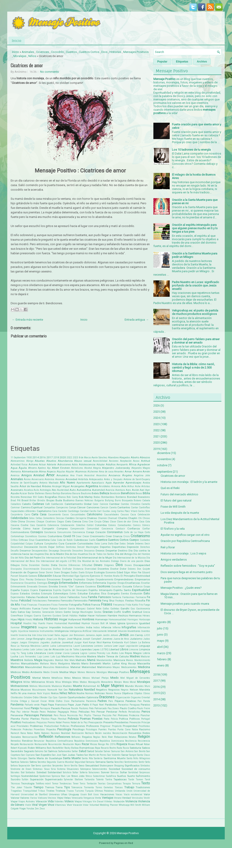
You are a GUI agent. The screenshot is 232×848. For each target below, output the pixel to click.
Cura (61, 543)
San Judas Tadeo (72, 754)
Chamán (102, 518)
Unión (129, 790)
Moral (133, 682)
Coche (24, 525)
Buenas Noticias (84, 500)
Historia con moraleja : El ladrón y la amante (189, 482)
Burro (118, 500)
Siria (53, 769)
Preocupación (95, 722)
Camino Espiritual (32, 507)
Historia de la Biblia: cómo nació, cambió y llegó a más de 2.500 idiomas (193, 367)
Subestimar (99, 776)
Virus (51, 804)
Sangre (132, 754)
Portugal (145, 718)
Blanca (62, 497)
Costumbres (55, 536)
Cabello (26, 504)
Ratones (45, 733)
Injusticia (23, 631)
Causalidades (111, 514)
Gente (67, 612)
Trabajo (129, 787)
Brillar (32, 500)
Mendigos (102, 672)
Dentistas (71, 547)
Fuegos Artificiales (21, 608)
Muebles (67, 686)
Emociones (53, 579)
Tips (67, 787)
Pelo (93, 711)
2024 (156, 417)
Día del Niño (17, 557)
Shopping (119, 765)
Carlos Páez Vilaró (127, 511)
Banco (48, 493)
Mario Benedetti (91, 663)
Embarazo (40, 579)
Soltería (83, 772)
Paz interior (23, 711)
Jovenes (107, 638)
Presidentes (121, 722)
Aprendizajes (133, 482)
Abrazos (145, 457)
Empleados (79, 579)
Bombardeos (108, 497)
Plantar (25, 718)
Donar (42, 572)
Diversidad (90, 568)
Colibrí (90, 525)
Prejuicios (41, 722)
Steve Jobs (78, 776)
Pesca (63, 715)
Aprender (118, 482)
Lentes (25, 649)
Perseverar (17, 715)
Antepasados (96, 479)
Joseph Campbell (91, 638)
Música (15, 689)
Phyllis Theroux (92, 715)
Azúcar (23, 493)
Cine (91, 521)
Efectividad (68, 575)
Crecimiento (97, 536)
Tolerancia (76, 787)
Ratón (37, 733)
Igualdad (144, 623)
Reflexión (46, 737)
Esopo (147, 586)
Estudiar (83, 593)
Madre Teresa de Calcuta (113, 656)
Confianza (133, 528)
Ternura (136, 783)
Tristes (50, 790)
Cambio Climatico (130, 504)
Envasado (32, 586)
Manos (129, 660)
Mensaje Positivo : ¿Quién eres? (181, 587)
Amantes (119, 471)
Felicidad (25, 600)
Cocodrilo (57, 52)
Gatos (21, 612)
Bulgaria (99, 500)
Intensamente (99, 631)
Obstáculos (17, 697)
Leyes (96, 649)
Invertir (14, 635)
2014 (35, 457)
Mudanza (57, 686)
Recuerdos (134, 733)
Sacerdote (17, 751)
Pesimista (72, 715)
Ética (103, 593)
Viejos (78, 801)
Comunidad (93, 528)
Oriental (145, 697)
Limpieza (144, 649)
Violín (28, 804)
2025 (156, 411)
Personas (46, 715)
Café (47, 504)
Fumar (44, 608)
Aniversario (37, 479)
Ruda (119, 747)
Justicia (55, 642)
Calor (95, 504)
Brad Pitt (15, 500)
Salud (82, 751)
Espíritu (57, 590)
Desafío (15, 550)
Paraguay (135, 704)
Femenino (54, 600)
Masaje (132, 663)
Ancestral (89, 475)
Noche (80, 693)
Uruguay (74, 794)
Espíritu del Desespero (75, 590)
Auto (73, 489)
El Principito (128, 575)
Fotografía (75, 604)
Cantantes (123, 507)
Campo (72, 507)
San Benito (139, 751)
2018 (56, 457)
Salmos (52, 751)
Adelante (51, 464)
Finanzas (32, 604)
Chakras (92, 518)
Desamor (25, 550)
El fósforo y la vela (173, 528)
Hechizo (123, 615)
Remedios (16, 740)
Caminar (15, 507)
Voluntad (94, 804)
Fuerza (36, 608)
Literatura (40, 653)
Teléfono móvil (43, 783)
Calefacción (57, 504)
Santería (98, 758)
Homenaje (101, 619)
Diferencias (74, 565)
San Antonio (127, 751)
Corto (147, 532)
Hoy (35, 623)
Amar (128, 471)
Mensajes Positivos (136, 52)
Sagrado (29, 751)
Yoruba (30, 808)
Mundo (129, 686)
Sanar (124, 754)
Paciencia (91, 701)
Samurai (115, 751)
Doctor (114, 568)
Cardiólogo (73, 511)
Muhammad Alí (91, 686)
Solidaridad (55, 772)
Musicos (26, 689)
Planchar (145, 715)
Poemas (85, 718)
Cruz (31, 539)
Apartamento (83, 482)
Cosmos (42, 536)
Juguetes (45, 642)
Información (144, 627)
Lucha (14, 656)
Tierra (59, 787)
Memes (81, 672)
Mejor (73, 672)
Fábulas (31, 597)
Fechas (14, 600)
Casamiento (54, 514)
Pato (91, 708)
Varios (33, 797)
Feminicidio (80, 600)
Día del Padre (33, 557)
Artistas (145, 486)
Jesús (124, 635)
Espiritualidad (141, 590)
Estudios (94, 593)
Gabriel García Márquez (72, 608)
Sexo (81, 765)
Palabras (131, 701)
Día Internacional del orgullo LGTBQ (56, 561)
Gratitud (137, 612)
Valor (147, 794)
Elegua (14, 579)
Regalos (87, 736)
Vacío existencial (133, 794)
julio (159, 628)
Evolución (136, 593)
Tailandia (89, 779)
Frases (106, 604)
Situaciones (73, 769)
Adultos (111, 464)
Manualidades (30, 663)
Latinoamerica (64, 645)
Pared (27, 708)
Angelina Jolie (142, 475)
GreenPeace (17, 615)
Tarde (131, 779)
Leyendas (86, 649)
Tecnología (27, 783)
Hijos (21, 619)
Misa (58, 682)
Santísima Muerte (115, 758)
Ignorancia (132, 623)
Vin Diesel (98, 801)
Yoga (22, 808)
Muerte (77, 686)
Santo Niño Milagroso (138, 758)
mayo (160, 640)
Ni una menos (27, 693)
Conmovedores (20, 532)
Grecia (146, 612)
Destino (122, 550)
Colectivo (80, 525)
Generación (48, 612)
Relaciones (121, 736)
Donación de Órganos (24, 572)
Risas (131, 744)
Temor (55, 783)
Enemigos (42, 582)
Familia (92, 597)
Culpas (29, 543)
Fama (84, 597)
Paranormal (17, 708)
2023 (75, 457)
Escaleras (90, 586)
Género (59, 612)
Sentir (142, 762)
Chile (14, 521)
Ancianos (114, 475)
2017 (49, 457)
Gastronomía (143, 608)
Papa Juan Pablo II (80, 704)
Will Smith (135, 804)
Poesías (97, 718)
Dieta (54, 565)
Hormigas (132, 619)
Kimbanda (117, 642)
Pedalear (51, 711)
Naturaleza (76, 689)
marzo (161, 653)
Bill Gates (38, 497)
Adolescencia (87, 464)
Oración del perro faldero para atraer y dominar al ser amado (196, 340)
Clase (113, 521)
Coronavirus (115, 532)
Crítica (14, 540)
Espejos (25, 590)
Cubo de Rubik (65, 540)
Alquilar (61, 471)
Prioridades (23, 726)
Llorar (58, 653)
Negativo (101, 689)
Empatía (67, 579)
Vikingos (87, 801)
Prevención (135, 722)
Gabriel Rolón (94, 608)
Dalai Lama (100, 543)
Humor (86, 623)
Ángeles (127, 475)
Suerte (131, 776)
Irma (39, 635)
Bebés (95, 493)
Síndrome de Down (21, 769)
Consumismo (64, 532)
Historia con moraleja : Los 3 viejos (183, 553)
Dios (104, 52)
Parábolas (111, 704)
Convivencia (78, 532)
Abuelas (40, 460)
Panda (146, 701)
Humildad (74, 623)
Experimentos (18, 597)
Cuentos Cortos (89, 52)
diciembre (163, 453)
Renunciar (39, 740)
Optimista (92, 697)
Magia (38, 660)
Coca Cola (144, 521)
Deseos (100, 550)
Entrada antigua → (137, 319)
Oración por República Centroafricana (185, 541)
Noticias (100, 693)
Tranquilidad (30, 790)
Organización (123, 697)
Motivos (33, 686)
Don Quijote (143, 568)
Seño (147, 762)
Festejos (119, 600)
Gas (132, 608)
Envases (43, 586)
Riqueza (121, 744)
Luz (58, 656)
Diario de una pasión (131, 561)
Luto (53, 656)
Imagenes (29, 627)
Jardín (106, 635)
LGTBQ (104, 649)
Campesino (62, 507)
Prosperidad (130, 726)
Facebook (42, 597)
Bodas (97, 497)
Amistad (38, 475)
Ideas (112, 623)
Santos (15, 761)
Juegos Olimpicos (29, 642)
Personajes (31, 715)
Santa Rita (87, 758)
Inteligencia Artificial (81, 631)
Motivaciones (19, 686)
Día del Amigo (124, 554)
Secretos (42, 762)
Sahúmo (39, 751)
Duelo (82, 572)
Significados (132, 765)
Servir (67, 765)
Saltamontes (64, 751)
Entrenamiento (18, 586)
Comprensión (77, 528)
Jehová (114, 635)
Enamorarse (17, 582)
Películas (84, 711)
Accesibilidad (100, 460)
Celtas (39, 518)
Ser (33, 765)
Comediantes (124, 525)
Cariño (92, 511)
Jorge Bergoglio (35, 638)
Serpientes (57, 765)
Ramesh (15, 733)
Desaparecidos (40, 550)
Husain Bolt (98, 623)
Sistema (61, 769)
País (110, 701)
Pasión (74, 708)
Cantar (134, 507)
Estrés (73, 593)
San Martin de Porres (95, 754)
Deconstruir (17, 547)
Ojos (55, 697)
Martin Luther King (114, 663)
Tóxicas (119, 787)
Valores (24, 797)
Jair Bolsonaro (77, 635)
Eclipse (89, 572)
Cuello (92, 540)
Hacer (91, 615)
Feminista (95, 600)
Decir (147, 543)
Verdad (126, 797)
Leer (115, 645)
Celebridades (19, 518)
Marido (75, 663)
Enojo (121, 582)
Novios (109, 693)
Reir (110, 736)
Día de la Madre (54, 554)
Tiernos (49, 787)
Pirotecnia (134, 715)
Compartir (48, 528)
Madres (135, 656)
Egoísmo (84, 575)
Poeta (106, 718)
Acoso (136, 460)
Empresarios (142, 579)
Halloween (101, 615)
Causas (125, 514)
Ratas (30, 733)
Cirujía (98, 521)
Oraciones (107, 697)
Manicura (119, 660)
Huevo (49, 623)
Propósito (117, 726)
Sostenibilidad (29, 776)
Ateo (54, 490)
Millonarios (38, 681)
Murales (139, 686)
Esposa (15, 593)
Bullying (109, 500)
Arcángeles (78, 486)
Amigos (26, 475)
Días (147, 561)
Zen (37, 808)
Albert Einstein (61, 467)
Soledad (41, 772)
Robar (147, 744)
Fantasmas (128, 597)
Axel (142, 490)
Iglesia (121, 623)
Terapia (127, 783)
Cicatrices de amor (27, 65)
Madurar (145, 656)
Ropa (97, 747)
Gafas (106, 608)
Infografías (129, 627)
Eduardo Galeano (28, 575)
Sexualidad (92, 765)
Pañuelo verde (32, 704)
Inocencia (34, 631)
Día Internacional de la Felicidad (58, 557)
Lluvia (66, 653)
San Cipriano (28, 754)
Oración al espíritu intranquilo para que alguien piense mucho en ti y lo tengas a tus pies (195, 228)
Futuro (54, 608)
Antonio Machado (48, 482)
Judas (146, 638)
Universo (54, 794)
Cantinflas (144, 507)
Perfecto (123, 711)
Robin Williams (37, 747)
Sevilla (74, 765)
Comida (15, 528)
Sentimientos (131, 762)
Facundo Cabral (58, 597)
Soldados (30, 772)
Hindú (28, 619)
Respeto (15, 744)
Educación (45, 575)
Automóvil (98, 489)
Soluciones (94, 772)
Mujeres (117, 686)
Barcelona (66, 493)
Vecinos (52, 797)
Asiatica (28, 490)
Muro (147, 686)
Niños (32, 56)
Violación (119, 801)
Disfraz (57, 568)
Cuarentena (42, 539)
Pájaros (119, 701)
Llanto (50, 653)
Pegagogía (63, 711)
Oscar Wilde (47, 701)
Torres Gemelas (104, 787)
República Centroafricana (59, 740)
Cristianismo (140, 536)
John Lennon (17, 638)
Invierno (23, 635)
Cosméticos (31, 536)
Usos (96, 794)
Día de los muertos (76, 554)
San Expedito (43, 754)
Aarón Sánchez (99, 457)
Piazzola (106, 715)
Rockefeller (58, 747)
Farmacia (141, 597)
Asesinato (17, 489)
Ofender (43, 697)
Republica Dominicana (86, 740)
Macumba (80, 656)
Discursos (46, 568)
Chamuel (112, 518)
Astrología (45, 490)
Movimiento (45, 686)
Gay (28, 612)
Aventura (120, 490)
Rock (49, 747)
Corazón (100, 532)
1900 (29, 457)
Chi (140, 518)
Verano (117, 797)
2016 (42, 457)
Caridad (84, 511)
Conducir (120, 528)
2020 (63, 457)
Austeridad (63, 490)
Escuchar (116, 586)
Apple (109, 482)
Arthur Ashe (133, 486)
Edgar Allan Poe (132, 572)
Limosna (133, 649)
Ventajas (107, 797)
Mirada (50, 682)
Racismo (144, 729)
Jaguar (64, 635)
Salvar (107, 751)
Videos (69, 801)
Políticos (134, 718)
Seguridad (80, 762)
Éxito (147, 593)
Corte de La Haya (133, 532)
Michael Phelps (100, 677)
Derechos (145, 547)
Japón (98, 635)
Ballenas (40, 493)
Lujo (39, 656)
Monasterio (107, 682)
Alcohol (88, 467)
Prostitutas (144, 726)
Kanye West (95, 642)
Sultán (25, 779)
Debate (130, 543)
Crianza (117, 536)
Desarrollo (65, 550)
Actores (33, 464)
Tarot (147, 779)
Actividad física (19, 464)
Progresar (105, 726)
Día (130, 550)
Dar (116, 543)
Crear (79, 536)
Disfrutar (67, 568)
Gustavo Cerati (60, 615)
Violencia (131, 801)
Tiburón (28, 787)
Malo (72, 660)
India (89, 627)
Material (75, 667)
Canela (113, 507)
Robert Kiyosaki (19, 747)
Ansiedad (71, 479)
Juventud (67, 642)
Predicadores (29, 722)
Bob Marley (86, 497)
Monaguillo (94, 682)
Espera (34, 590)
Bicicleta (15, 497)
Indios (96, 627)
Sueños (121, 776)
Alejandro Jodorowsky (116, 467)
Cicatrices (42, 52)
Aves (128, 490)
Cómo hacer (31, 528)
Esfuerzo (138, 586)
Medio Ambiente (32, 672)
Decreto (43, 547)
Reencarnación (30, 737)
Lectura (108, 645)
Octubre (28, 697)
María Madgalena (60, 663)
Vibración (41, 801)
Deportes (105, 547)
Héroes (146, 615)
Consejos (36, 532)
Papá (44, 704)
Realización (78, 733)
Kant (85, 642)
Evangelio (114, 593)
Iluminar (15, 627)
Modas (83, 682)
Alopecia (51, 471)
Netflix (14, 693)
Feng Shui (108, 600)
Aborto (135, 457)
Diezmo (63, 565)
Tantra (108, 779)
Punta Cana (123, 729)
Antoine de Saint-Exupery (136, 479)
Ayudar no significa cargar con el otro (185, 534)
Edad (120, 572)
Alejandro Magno (140, 467)
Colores (112, 525)
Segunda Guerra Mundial (60, 762)
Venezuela (77, 797)
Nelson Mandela (140, 689)
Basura (76, 493)
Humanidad (60, 623)
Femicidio (66, 600)
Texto (145, 783)
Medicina (144, 667)
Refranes (76, 737)
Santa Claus (143, 754)
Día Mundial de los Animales (93, 561)
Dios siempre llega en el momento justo (187, 572)
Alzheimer (92, 471)
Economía (111, 572)
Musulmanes (39, 689)
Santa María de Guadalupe (45, 758)
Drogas (65, 572)
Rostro (112, 747)
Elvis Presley (26, 579)
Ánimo (27, 479)
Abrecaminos (18, 460)
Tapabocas (120, 779)
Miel (122, 677)
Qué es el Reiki (170, 488)
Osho (59, 701)
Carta (34, 514)
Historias (115, 52)
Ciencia (76, 521)
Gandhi (125, 608)
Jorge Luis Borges (56, 638)
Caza (133, 514)
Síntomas (38, 769)
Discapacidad (141, 565)
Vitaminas (60, 804)
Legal (122, 645)
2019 (156, 449)
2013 (156, 705)
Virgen (43, 804)
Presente (108, 722)
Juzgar (78, 642)
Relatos (132, 737)
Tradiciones (143, 787)
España (15, 590)
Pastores (83, 708)
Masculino (48, 667)
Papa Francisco (57, 704)
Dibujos (15, 565)
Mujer (105, 686)
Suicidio (15, 779)
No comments (49, 71)
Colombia (101, 525)
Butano (137, 500)
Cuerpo (134, 539)
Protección (16, 729)
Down (57, 572)
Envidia (53, 586)
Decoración (31, 547)
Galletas (114, 608)
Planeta (15, 718)
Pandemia (17, 704)
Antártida (83, 479)
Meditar (64, 672)
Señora (14, 765)
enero (160, 665)
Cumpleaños (51, 543)
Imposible (55, 627)
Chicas (146, 518)
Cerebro (70, 518)
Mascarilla (143, 663)
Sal (45, 751)
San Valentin (114, 754)
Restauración (27, 744)
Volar (86, 804)
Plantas (35, 718)
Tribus (41, 790)
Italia (57, 635)
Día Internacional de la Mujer (94, 557)
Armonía (115, 486)
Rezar (85, 744)
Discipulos (16, 568)
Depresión (133, 547)
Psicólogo (78, 729)
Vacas (119, 794)
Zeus (42, 808)
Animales (28, 52)
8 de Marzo (85, 457)
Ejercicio (95, 575)
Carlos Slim (144, 511)
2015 (156, 693)
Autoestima (84, 489)
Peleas (73, 711)
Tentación (92, 783)
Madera (91, 656)
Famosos (104, 597)
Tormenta (89, 787)
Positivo (16, 722)
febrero (162, 659)
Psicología (64, 729)
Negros (124, 689)
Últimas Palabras (104, 790)
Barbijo (56, 493)
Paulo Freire (143, 708)
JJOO (147, 635)
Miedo (114, 677)
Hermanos (135, 615)
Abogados (124, 457)
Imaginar (43, 627)
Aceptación (126, 460)
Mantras (15, 663)
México (86, 677)
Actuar (42, 464)
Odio (36, 697)
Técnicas (15, 783)
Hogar (63, 619)
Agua (14, 467)
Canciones (93, 507)
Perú (56, 715)
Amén (146, 471)
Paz (13, 711)
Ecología (99, 572)
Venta (98, 797)
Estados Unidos (30, 593)
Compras (62, 528)
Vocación (77, 804)
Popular (162, 61)
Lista (30, 653)
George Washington (82, 612)
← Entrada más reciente (27, 319)
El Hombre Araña (110, 575)
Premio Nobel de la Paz (75, 722)
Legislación (132, 645)
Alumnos (81, 471)
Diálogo (115, 561)
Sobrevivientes (99, 769)
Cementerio (49, 518)
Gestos (98, 612)
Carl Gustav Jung (106, 511)
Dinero (98, 565)
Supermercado (54, 779)
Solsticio (67, 772)
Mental (36, 677)
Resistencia (144, 740)
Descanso (89, 550)
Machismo (67, 656)
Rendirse (27, 740)
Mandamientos (104, 660)
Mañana (44, 663)
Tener (76, 783)
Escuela (127, 586)
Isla (45, 635)
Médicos (16, 672)
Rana (23, 733)
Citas (105, 521)
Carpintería (17, 514)
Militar (26, 682)
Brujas (50, 500)
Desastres (77, 550)
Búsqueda (127, 500)
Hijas (14, 619)
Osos (67, 701)
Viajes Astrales (26, 801)
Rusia (126, 747)
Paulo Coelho (128, 708)
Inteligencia (62, 631)
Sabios (146, 747)
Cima (85, 521)
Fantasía (116, 597)
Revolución (68, 744)
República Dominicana (111, 740)
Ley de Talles (72, 649)
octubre (162, 465)
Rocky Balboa (71, 747)
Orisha (14, 701)
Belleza (104, 493)
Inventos (145, 631)
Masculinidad (33, 667)
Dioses (128, 565)
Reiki (104, 737)
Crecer (85, 536)
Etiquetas (182, 61)
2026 (156, 405)
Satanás (24, 762)
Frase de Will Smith (173, 506)
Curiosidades (85, 543)
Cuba (53, 540)
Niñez (63, 693)
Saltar (75, 751)
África (132, 464)
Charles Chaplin (127, 518)
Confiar (146, 528)
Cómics (146, 525)
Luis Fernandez (27, 656)
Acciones (113, 460)
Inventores (134, 631)
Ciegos (60, 521)
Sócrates (15, 772)
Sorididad (133, 772)
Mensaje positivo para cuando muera (185, 603)
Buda (59, 500)
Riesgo (101, 744)
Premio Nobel (55, 722)
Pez (81, 715)
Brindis (41, 500)
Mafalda (28, 660)
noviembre (164, 459)
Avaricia (110, 490)
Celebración (144, 514)
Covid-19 (69, 536)
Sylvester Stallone (73, 779)
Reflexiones (62, 736)
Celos (32, 518)
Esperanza (45, 590)
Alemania (16, 471)
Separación (24, 765)
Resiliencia (131, 740)
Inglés (14, 631)
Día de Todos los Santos (101, 554)
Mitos (76, 682)
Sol (22, 772)
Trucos (70, 790)
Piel (114, 715)
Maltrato (81, 660)
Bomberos (121, 497)
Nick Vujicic (43, 693)
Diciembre (34, 565)
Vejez (60, 797)
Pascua (65, 708)
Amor (50, 475)
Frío (141, 604)
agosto (162, 622)
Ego (77, 575)
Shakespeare (106, 765)
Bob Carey (72, 497)
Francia (95, 604)
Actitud (145, 460)
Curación (70, 543)
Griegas (28, 615)
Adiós (75, 464)
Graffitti (126, 612)
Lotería (146, 653)
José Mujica (74, 638)
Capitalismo (44, 511)
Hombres (88, 619)
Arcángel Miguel (61, 486)
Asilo (36, 490)
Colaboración (67, 525)
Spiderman (45, 776)
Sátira (33, 761)
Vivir (69, 804)
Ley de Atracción (54, 649)
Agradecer (143, 464)
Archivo (202, 61)
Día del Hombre (141, 554)
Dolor (123, 568)
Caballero (16, 504)
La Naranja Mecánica (29, 645)
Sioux (47, 769)
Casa (43, 514)
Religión (144, 737)
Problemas (36, 726)
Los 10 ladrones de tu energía (191, 149)
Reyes (78, 744)
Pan (140, 701)
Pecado (34, 711)
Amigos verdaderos (174, 559)
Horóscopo (144, 619)
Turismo (79, 790)
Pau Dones (113, 708)
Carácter (62, 511)
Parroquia (45, 708)
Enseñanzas (132, 582)
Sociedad (114, 769)
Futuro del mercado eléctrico (179, 494)
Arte (123, 486)
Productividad (51, 726)
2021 (156, 436)
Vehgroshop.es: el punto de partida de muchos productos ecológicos (195, 312)
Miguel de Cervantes (138, 677)
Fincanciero (44, 604)
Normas (89, 693)
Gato (14, 612)
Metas (67, 677)
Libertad (114, 649)
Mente (46, 677)
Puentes (102, 729)
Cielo (68, 521)
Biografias (51, 497)
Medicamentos (129, 667)
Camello (145, 504)
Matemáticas (62, 667)
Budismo (68, 500)
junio (160, 634)
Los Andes (112, 653)
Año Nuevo (67, 482)
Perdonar (111, 711)
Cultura (38, 543)
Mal (66, 660)
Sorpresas (144, 772)
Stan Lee (65, 776)
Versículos (137, 797)
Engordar (112, 582)
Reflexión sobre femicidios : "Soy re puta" (188, 565)
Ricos (93, 744)
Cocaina (15, 525)
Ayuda (15, 493)
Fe (148, 597)
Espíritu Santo (122, 590)
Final (24, 604)
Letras (39, 649)
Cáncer (81, 507)
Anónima (49, 479)
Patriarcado (100, 708)
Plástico (45, 718)
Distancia (78, 568)
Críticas (23, 539)
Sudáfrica (111, 776)
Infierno (117, 627)
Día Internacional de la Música (129, 557)
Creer (109, 536)
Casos (65, 514)
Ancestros (101, 475)
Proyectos (51, 729)
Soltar (75, 772)
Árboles (46, 486)
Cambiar (114, 504)
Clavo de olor (124, 521)
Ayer (147, 490)
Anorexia (60, 479)
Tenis (82, 783)
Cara (54, 511)
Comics (137, 525)
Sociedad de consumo (135, 769)
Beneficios (128, 493)
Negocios (114, 689)
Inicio (16, 40)
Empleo (90, 579)
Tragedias (16, 790)
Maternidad (89, 667)
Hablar (83, 615)
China (21, 521)
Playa (53, 718)
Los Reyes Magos (130, 653)
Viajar (14, 801)
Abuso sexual (83, 460)
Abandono (113, 457)
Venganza (88, 797)
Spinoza (56, 776)
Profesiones (78, 726)
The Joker (16, 787)
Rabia (135, 729)
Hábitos (73, 615)
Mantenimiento (142, 660)
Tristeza (60, 790)
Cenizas (60, 518)
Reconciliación (119, 733)
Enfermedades (68, 582)
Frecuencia (119, 604)
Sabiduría (135, 747)
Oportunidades (77, 697)
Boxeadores (144, 497)
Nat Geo (63, 689)
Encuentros (30, 582)
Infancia (106, 627)
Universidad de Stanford (34, 794)
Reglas (96, 737)
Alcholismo (77, 467)
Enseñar (145, 582)
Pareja (35, 708)
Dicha (24, 565)
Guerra (37, 615)
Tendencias (65, 783)
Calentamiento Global (78, 504)
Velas (67, 797)
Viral (35, 804)
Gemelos (36, 612)
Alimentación (30, 471)
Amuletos (62, 475)
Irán (34, 635)
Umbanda (120, 790)
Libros (124, 649)
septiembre (164, 471)
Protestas (28, 729)
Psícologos (91, 729)
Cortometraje (17, 536)
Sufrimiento (143, 776)
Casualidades (77, 514)
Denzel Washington (88, 547)
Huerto (41, 623)
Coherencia (53, 525)
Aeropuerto (122, 464)
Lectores (98, 645)
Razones (55, 733)
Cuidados (145, 540)
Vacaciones (107, 794)
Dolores (132, 568)
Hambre (112, 615)
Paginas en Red (123, 843)
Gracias (108, 612)
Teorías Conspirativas (109, 783)
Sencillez (119, 762)
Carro (27, 514)
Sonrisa (114, 772)
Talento (100, 779)
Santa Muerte (72, 758)
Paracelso (123, 704)
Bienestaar (26, 497)
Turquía (89, 790)
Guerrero (46, 615)
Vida (51, 801)
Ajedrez (42, 467)
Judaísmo (136, 638)
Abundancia (65, 460)
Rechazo (89, 733)
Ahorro (32, 467)
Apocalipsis (98, 482)
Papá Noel (98, 704)
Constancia (50, 532)
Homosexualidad (117, 619)
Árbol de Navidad (30, 486)
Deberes (139, 543)
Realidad (65, 733)
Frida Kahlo (132, 604)
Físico (54, 604)
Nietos (55, 693)
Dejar (51, 547)
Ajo (49, 467)
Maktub (59, 660)
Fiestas (129, 600)
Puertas (112, 729)
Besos (138, 493)
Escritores (103, 586)
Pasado (55, 708)
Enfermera (85, 582)
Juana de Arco (121, 638)
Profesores (92, 726)
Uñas (64, 794)
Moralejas (19, 56)
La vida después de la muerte (180, 512)
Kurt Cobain (130, 642)
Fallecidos (74, 597)
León (32, 649)
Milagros (16, 681)
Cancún (104, 507)
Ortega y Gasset (29, 701)
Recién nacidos (103, 733)
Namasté (52, 689)
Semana (90, 762)
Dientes (45, 565)
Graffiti (117, 612)
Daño (111, 543)
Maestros (17, 660)
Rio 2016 (110, 744)
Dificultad (87, 565)
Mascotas (17, 667)
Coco (32, 525)
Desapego (54, 550)
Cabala (146, 500)
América (15, 475)
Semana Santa (104, 761)
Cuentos (71, 52)
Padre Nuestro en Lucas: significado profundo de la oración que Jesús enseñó (195, 285)
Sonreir (105, 772)
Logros (83, 653)
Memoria (90, 672)
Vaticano (42, 797)
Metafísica (57, 677)
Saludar (99, 751)
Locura (75, 653)
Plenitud (62, 718)
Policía (114, 718)
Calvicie (104, 504)
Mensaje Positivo (118, 672)
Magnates (48, 660)
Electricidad (143, 575)
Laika (53, 645)
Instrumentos (47, 631)
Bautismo (86, 493)
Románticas (86, 747)
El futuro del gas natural (176, 500)
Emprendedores (123, 579)
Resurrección (55, 744)
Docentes (103, 568)
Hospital (16, 623)
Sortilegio (15, 776)
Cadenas (38, 504)
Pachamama (78, 701)
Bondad (132, 497)
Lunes (46, 656)
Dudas (74, 572)
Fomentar (63, 604)
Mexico (76, 677)
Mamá (91, 660)
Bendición (115, 493)
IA (107, 623)
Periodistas (134, 711)
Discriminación (31, 568)
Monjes (118, 682)
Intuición (122, 631)
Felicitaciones (39, 600)
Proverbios (39, 729)
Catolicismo (94, 514)
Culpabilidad (17, 543)
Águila (23, 467)
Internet (112, 631)
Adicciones (64, 464)
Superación (37, 779)
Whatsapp (124, 804)
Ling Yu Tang (18, 653)
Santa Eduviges (19, 758)
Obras (146, 693)
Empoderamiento (104, 579)
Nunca (117, 693)
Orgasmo (136, 697)
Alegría (97, 467)
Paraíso (145, 704)
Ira (29, 635)
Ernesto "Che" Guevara (71, 586)
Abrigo (29, 460)
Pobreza (73, 718)
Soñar (123, 772)
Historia (38, 619)
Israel (50, 635)
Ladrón (45, 645)
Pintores (123, 715)
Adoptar (101, 464)
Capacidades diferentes (23, 511)
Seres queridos (43, 765)
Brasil (25, 500)
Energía (53, 582)
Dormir (49, 572)
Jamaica (90, 635)
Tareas (139, 779)
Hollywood (74, 619)
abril (160, 646)
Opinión (62, 697)
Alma (42, 471)
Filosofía (140, 600)
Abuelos (51, 460)
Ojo (50, 697)
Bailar (31, 493)
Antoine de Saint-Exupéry (24, 482)
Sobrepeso (85, 769)
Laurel (76, 645)
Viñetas (108, 801)
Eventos (125, 593)
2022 (69, 457)
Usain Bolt (86, 794)
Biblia (146, 493)
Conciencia (107, 528)
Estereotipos (60, 593)
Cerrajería (80, 518)
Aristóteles (104, 486)
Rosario (105, 747)
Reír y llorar (168, 547)
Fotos (86, 604)
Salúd (90, 751)
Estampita (46, 593)
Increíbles (79, 627)
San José (56, 754)
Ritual (139, 744)
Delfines (60, 547)
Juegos (14, 642)
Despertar (111, 550)
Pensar (101, 711)
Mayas (116, 667)
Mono (126, 682)
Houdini (27, 623)
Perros (146, 711)
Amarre (137, 471)
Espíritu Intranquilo (100, 590)
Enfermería (99, 582)
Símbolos (145, 765)
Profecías (65, 726)
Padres (102, 701)
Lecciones (87, 645)
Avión (135, 489)
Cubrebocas (81, 539)
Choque (40, 521)
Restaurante (40, 744)
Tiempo (39, 787)
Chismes (30, 521)
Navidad (89, 689)
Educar (57, 575)
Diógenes (109, 565)
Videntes (59, 801)
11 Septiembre (18, 457)
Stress (89, 776)
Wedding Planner (109, 804)
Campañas (49, 507)
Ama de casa (106, 471)
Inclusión (67, 627)
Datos (123, 543)
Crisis (126, 536)
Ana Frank (76, 475)
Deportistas (119, 547)
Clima (135, 521)
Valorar (15, 797)
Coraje (90, 532)
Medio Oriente (50, 672)
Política (123, 718)
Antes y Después (113, 479)
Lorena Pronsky (97, 653)
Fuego (147, 604)
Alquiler (70, 471)
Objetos (138, 693)
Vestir (147, 797)
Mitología (67, 682)
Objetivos (127, 693)
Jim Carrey (136, 635)
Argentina (91, 486)
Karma (107, 642)
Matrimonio (104, 667)
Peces (43, 711)
